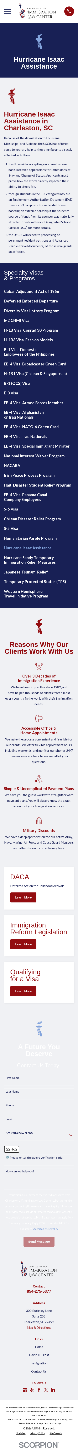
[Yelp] (32, 1390)
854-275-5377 (39, 1291)
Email (9, 1119)
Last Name (12, 1091)
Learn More (23, 897)
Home (39, 1347)
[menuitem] (39, 291)
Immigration (39, 1363)
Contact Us (39, 1371)
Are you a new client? (19, 1132)
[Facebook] (39, 1390)
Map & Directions (39, 1327)
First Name (13, 1077)
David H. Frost (39, 1355)
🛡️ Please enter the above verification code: (34, 1157)
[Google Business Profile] (25, 1390)
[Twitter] (46, 1390)
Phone (10, 1105)
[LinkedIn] (53, 1390)
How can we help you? (20, 1171)
